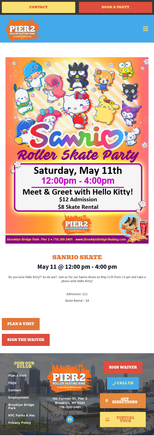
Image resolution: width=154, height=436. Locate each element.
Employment (18, 398)
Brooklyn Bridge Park (21, 407)
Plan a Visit (17, 376)
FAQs (12, 384)
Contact (14, 391)
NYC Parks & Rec (21, 416)
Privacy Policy (19, 423)
